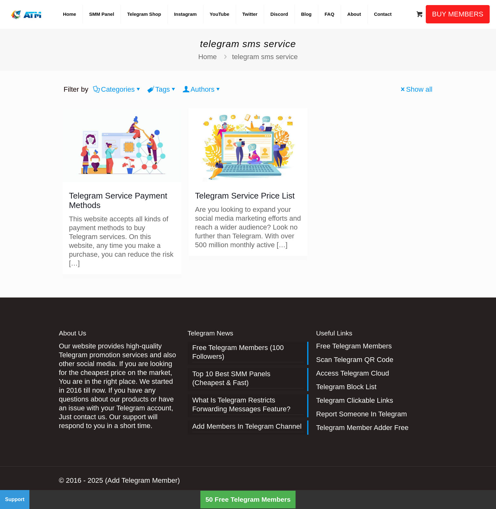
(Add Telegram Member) (142, 480)
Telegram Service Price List (245, 195)
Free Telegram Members (354, 346)
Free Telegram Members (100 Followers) (238, 352)
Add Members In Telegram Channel (247, 426)
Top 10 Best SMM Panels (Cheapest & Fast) (231, 378)
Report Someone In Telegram (361, 414)
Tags (162, 89)
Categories (117, 89)
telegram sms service (265, 57)
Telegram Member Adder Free (362, 428)
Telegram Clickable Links (354, 400)
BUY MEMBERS (457, 14)
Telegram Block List (346, 387)
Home (207, 57)
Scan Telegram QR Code (354, 360)
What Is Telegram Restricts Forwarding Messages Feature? (241, 404)
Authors (202, 89)
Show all (415, 89)
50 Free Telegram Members (247, 499)
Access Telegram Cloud (352, 373)
